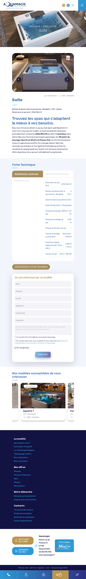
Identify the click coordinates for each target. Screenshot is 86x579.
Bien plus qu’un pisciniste (24, 496)
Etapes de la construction (25, 500)
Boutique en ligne (22, 540)
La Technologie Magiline (24, 450)
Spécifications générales (27, 174)
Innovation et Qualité (23, 447)
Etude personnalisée (22, 513)
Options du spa (22, 181)
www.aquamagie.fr (47, 555)
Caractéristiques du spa (57, 174)
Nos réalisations (21, 458)
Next (67, 79)
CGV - (48, 568)
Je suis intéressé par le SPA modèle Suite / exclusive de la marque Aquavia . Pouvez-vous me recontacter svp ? (43, 330)
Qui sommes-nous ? (22, 443)
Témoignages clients (22, 454)
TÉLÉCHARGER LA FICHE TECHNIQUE (31, 267)
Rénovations (19, 486)
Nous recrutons (20, 461)
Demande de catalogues (24, 517)
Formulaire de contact (23, 510)
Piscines (17, 471)
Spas (16, 479)
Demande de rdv (21, 551)
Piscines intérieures (22, 475)
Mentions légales (37, 568)
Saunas (17, 482)
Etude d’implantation (23, 521)
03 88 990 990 (45, 552)
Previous (18, 79)
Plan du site (23, 568)
